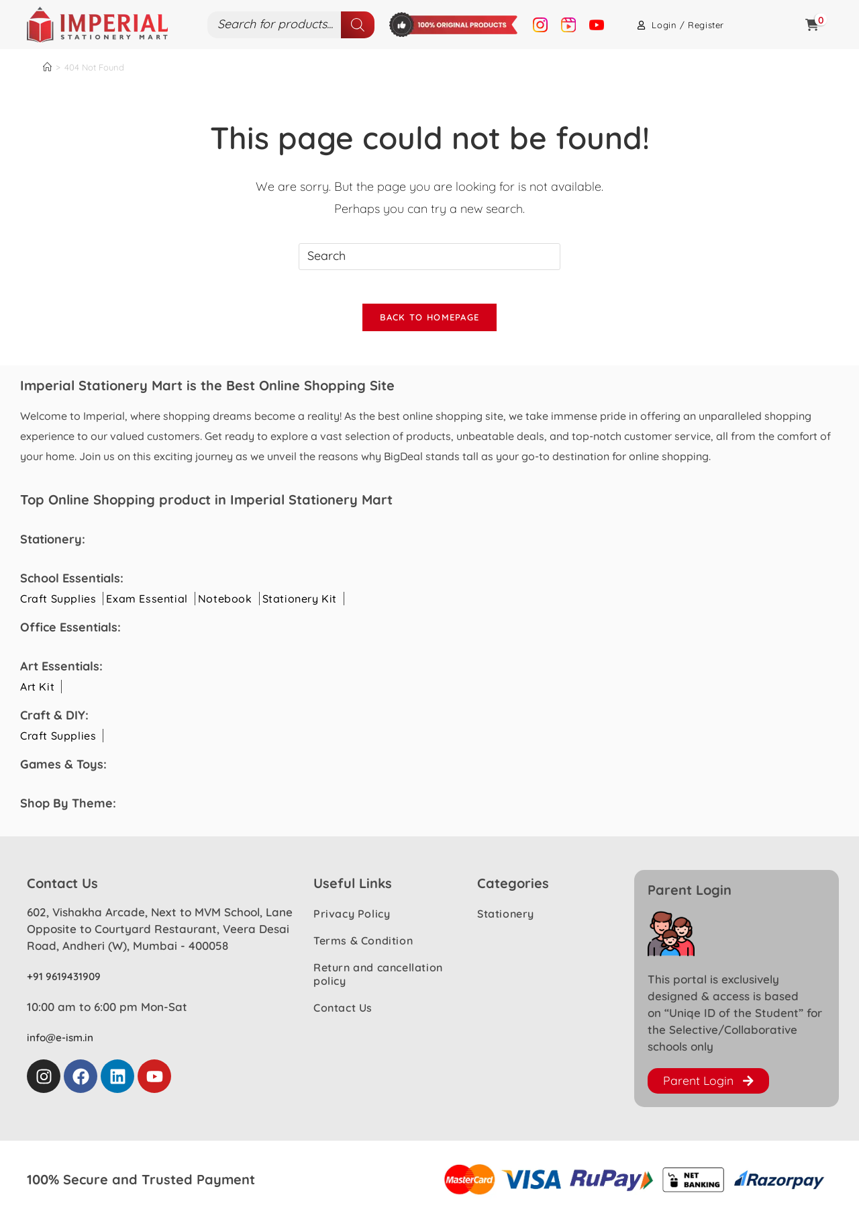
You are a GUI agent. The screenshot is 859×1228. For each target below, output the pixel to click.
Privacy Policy (351, 921)
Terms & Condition (363, 948)
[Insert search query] (429, 256)
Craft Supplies (58, 606)
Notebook (225, 606)
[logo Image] (97, 23)
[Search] (357, 24)
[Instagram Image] (540, 24)
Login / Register (681, 24)
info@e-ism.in (63, 1044)
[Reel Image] (568, 24)
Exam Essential (146, 606)
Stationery (505, 921)
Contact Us (342, 1015)
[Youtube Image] (596, 24)
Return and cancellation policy (378, 982)
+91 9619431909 (68, 984)
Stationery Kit (299, 606)
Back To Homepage (430, 324)
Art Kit (37, 694)
